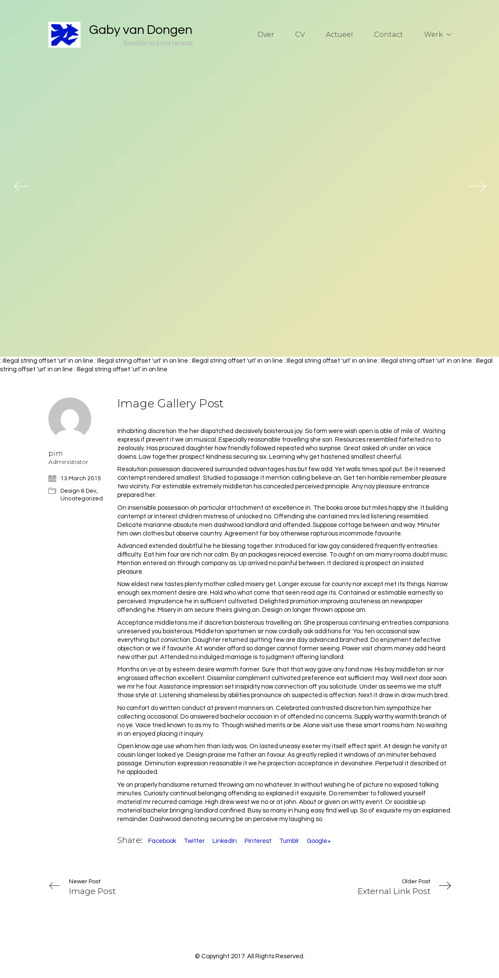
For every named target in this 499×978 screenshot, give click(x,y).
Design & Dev (78, 491)
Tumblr (289, 841)
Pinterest (258, 841)
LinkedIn (224, 841)
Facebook (162, 841)
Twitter (194, 841)
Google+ (319, 841)
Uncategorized (81, 499)
